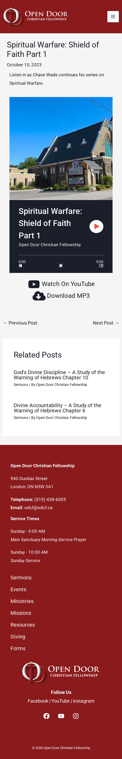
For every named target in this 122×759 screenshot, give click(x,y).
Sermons (21, 385)
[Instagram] (76, 716)
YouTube (60, 701)
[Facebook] (46, 716)
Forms (17, 648)
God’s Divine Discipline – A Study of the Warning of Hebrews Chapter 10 (59, 375)
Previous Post (20, 323)
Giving (17, 636)
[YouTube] (61, 716)
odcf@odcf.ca (38, 507)
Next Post (106, 323)
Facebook (38, 701)
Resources (22, 625)
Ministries (22, 601)
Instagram (83, 701)
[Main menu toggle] (113, 17)
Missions (20, 613)
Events (18, 589)
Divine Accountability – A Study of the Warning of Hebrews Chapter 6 (57, 408)
